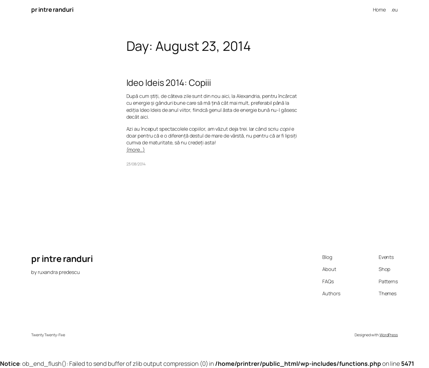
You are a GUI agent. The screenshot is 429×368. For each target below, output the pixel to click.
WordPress (388, 334)
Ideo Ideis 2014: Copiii (168, 82)
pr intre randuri (52, 9)
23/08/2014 (136, 164)
